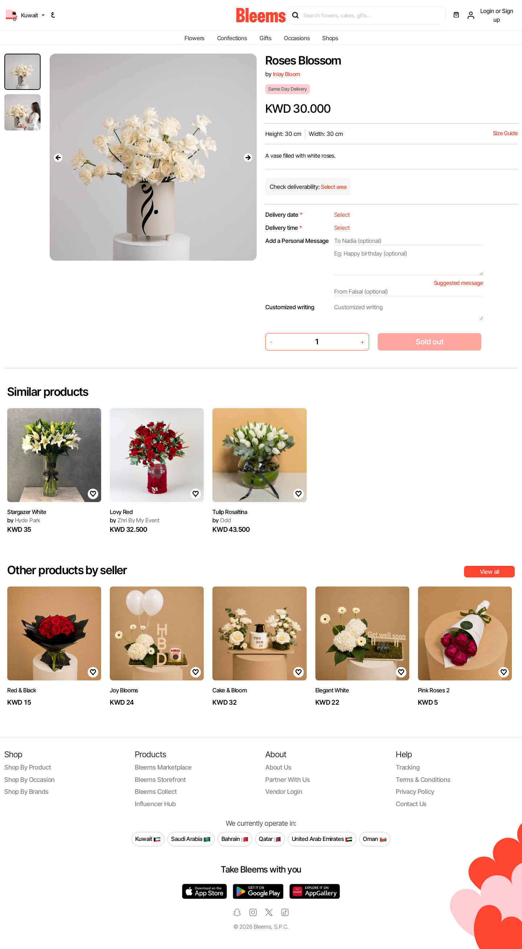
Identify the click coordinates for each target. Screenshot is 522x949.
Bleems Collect (156, 791)
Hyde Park (23, 520)
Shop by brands (26, 791)
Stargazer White (26, 511)
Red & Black (21, 690)
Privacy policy (415, 791)
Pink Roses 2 (434, 690)
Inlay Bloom (286, 74)
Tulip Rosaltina (229, 511)
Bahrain (235, 839)
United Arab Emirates (322, 839)
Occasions (297, 38)
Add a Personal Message (297, 240)
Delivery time (283, 227)
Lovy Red (121, 511)
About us (278, 767)
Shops (330, 38)
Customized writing (289, 307)
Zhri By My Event (135, 520)
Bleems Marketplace (163, 767)
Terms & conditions (423, 779)
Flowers (194, 38)
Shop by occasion (29, 779)
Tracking (408, 767)
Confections (232, 38)
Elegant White (332, 690)
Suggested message (458, 282)
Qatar (270, 839)
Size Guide (505, 133)
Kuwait (148, 839)
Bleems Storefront (160, 779)
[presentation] (58, 157)
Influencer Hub (155, 804)
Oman (374, 839)
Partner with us (287, 779)
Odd (221, 520)
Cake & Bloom (229, 690)
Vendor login (283, 791)
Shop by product (27, 767)
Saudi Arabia (191, 839)
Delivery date (284, 214)
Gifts (265, 38)
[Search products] (369, 15)
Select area (333, 186)
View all (489, 571)
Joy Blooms (124, 690)
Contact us (411, 804)
